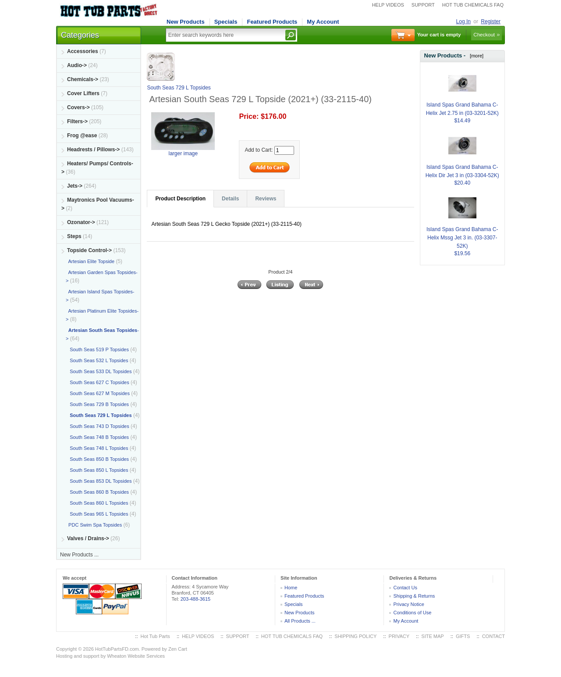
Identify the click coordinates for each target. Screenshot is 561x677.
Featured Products (272, 21)
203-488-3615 (196, 599)
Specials (226, 21)
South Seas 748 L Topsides (97, 448)
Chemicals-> (82, 79)
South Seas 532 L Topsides (97, 360)
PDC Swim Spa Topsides (94, 524)
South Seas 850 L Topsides (97, 470)
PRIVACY (399, 636)
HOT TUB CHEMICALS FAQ (473, 4)
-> (89, 250)
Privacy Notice (408, 604)
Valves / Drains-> (88, 538)
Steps (74, 236)
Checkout (484, 34)
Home (290, 587)
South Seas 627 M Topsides (98, 393)
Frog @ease (82, 135)
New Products (186, 21)
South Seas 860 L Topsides (97, 503)
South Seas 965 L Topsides (97, 514)
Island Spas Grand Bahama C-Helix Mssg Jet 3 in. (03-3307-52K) (462, 227)
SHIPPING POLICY (355, 636)
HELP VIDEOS (388, 4)
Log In (463, 21)
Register (491, 21)
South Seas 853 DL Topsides (98, 481)
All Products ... (300, 621)
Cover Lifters (83, 93)
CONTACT (493, 636)
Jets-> (74, 186)
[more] (475, 55)
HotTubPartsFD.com (117, 649)
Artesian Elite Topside (90, 261)
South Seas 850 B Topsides (97, 459)
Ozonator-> (81, 222)
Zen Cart (177, 649)
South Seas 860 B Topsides (97, 492)
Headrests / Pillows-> (93, 149)
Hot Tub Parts (155, 636)
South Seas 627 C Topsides (97, 382)
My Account (323, 21)
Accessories (82, 51)
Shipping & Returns (414, 596)
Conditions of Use (412, 612)
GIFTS (463, 636)
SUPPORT (423, 4)
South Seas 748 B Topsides (97, 437)
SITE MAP (432, 636)
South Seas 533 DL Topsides (98, 371)
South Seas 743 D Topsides (97, 426)
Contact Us (405, 587)
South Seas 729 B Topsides (97, 404)
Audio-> (77, 65)
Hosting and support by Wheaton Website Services (110, 656)
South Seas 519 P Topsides (97, 349)
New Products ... (79, 555)
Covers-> (78, 107)
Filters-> (77, 121)
